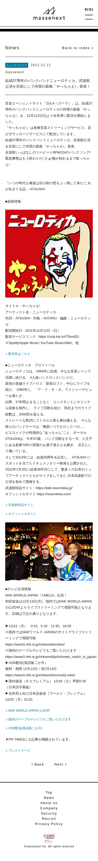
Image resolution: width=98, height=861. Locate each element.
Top (48, 792)
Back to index (76, 48)
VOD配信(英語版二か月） (26, 728)
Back (39, 764)
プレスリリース (19, 750)
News (49, 798)
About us (49, 803)
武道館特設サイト (20, 505)
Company (49, 808)
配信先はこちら (19, 354)
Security (49, 813)
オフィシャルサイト (22, 514)
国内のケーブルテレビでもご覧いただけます (39, 719)
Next (59, 764)
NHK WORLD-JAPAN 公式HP (29, 710)
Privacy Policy (49, 824)
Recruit (49, 819)
